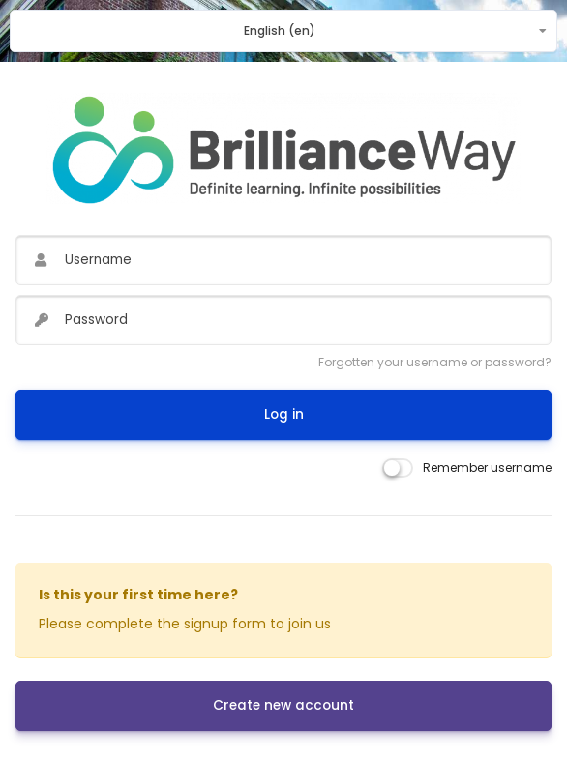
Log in (284, 414)
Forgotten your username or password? (435, 362)
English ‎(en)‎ (279, 30)
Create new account (283, 705)
